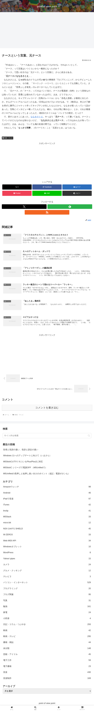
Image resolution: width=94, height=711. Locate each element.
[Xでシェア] (17, 187)
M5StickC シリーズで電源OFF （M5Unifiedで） (25, 469)
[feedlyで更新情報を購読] (69, 206)
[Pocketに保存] (17, 193)
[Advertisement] (47, 31)
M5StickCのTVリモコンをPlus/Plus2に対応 (23, 462)
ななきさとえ (37, 117)
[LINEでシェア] (47, 193)
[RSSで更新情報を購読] (47, 212)
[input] (47, 436)
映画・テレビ (8, 138)
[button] (77, 193)
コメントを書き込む (47, 408)
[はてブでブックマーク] (77, 187)
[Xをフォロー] (24, 206)
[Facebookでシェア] (47, 187)
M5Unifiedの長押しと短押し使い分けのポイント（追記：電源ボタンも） (36, 474)
